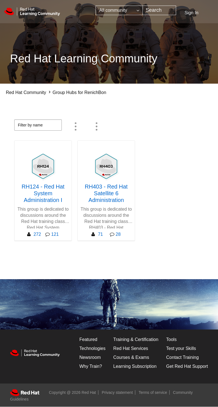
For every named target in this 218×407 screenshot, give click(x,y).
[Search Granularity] (119, 10)
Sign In (191, 12)
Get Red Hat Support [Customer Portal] (187, 366)
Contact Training (182, 357)
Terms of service (153, 392)
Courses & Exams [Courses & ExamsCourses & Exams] (131, 357)
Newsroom (90, 357)
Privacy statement (117, 392)
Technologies (92, 348)
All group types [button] (97, 126)
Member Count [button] (76, 126)
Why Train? (90, 366)
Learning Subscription (135, 366)
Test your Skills (181, 348)
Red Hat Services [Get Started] (130, 348)
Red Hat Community (26, 92)
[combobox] (159, 10)
